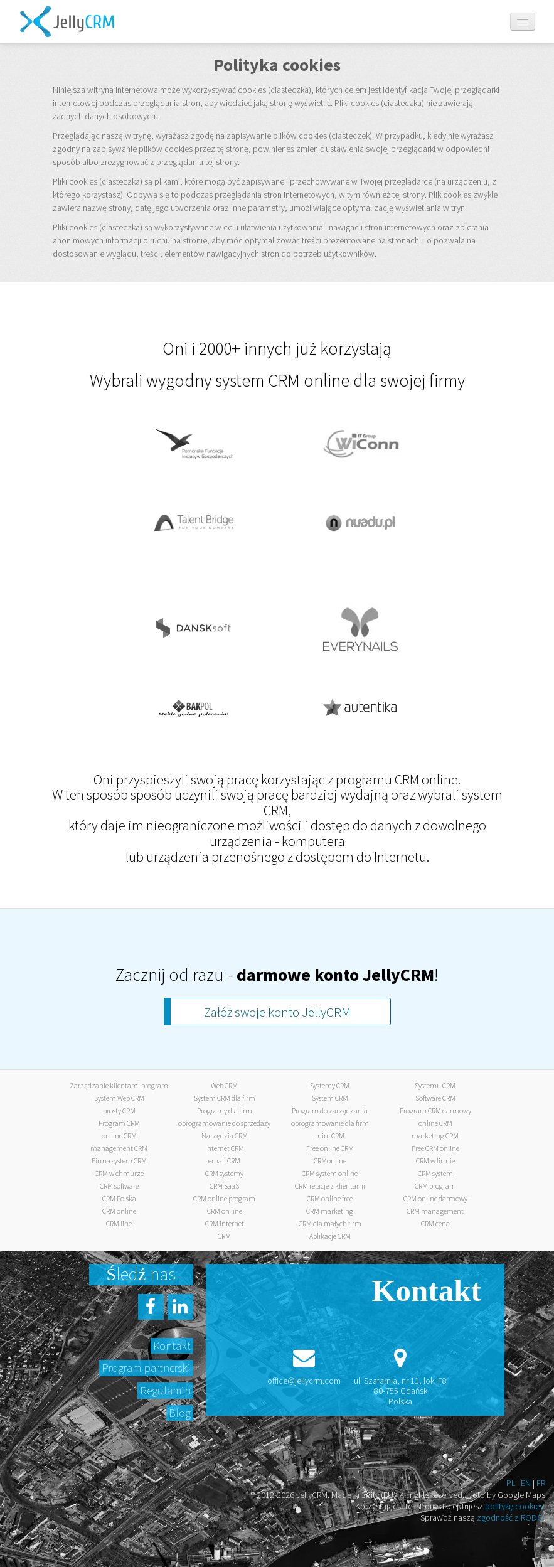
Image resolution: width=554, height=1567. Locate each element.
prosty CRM (119, 1110)
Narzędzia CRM (224, 1135)
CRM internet (224, 1223)
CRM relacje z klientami (330, 1185)
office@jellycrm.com (304, 1380)
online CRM (435, 1123)
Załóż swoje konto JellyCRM (277, 1011)
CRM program (435, 1185)
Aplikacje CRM (330, 1236)
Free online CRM (330, 1148)
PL (510, 1483)
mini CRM (329, 1135)
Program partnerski (146, 1368)
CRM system (435, 1173)
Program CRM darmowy (435, 1110)
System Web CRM (119, 1098)
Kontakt (172, 1346)
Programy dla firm (224, 1110)
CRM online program (224, 1198)
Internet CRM (224, 1148)
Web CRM (224, 1085)
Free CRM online (435, 1148)
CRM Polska (119, 1198)
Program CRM (119, 1123)
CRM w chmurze (119, 1173)
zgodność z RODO (510, 1517)
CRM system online (330, 1173)
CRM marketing (329, 1211)
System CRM (330, 1098)
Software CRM (435, 1098)
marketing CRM (435, 1135)
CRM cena (435, 1223)
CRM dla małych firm (330, 1223)
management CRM (118, 1148)
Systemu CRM (435, 1085)
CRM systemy (224, 1173)
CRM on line (224, 1211)
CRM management (435, 1211)
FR (540, 1483)
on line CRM (119, 1135)
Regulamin (165, 1390)
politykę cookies (514, 1506)
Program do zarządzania (330, 1110)
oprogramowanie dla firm (330, 1123)
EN (526, 1483)
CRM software (119, 1185)
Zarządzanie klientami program (119, 1085)
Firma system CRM (119, 1160)
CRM (224, 1236)
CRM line (119, 1223)
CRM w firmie (435, 1160)
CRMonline (330, 1160)
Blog (180, 1413)
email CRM (224, 1160)
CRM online (119, 1211)
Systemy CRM (329, 1085)
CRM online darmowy (435, 1198)
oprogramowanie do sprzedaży (224, 1123)
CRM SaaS (224, 1185)
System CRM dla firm (224, 1098)
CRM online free (330, 1198)
